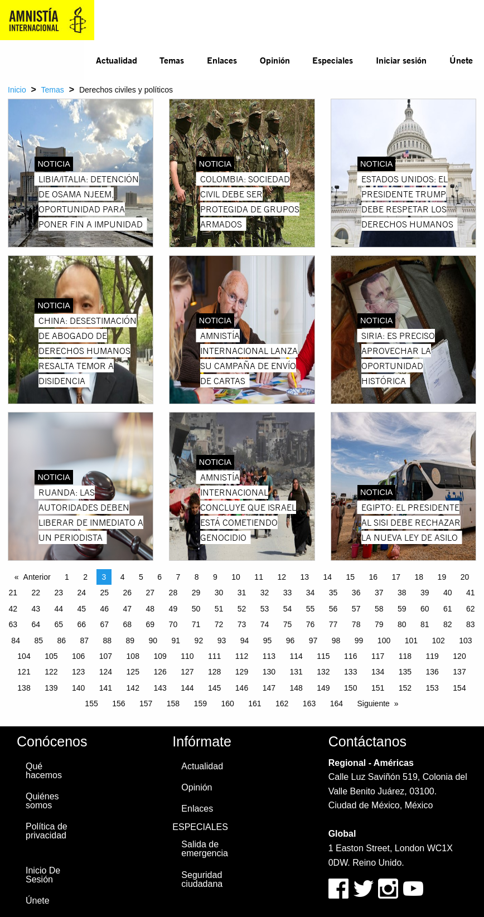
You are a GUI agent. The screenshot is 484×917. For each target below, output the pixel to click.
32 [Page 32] (264, 592)
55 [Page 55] (310, 608)
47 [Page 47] (127, 608)
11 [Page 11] (258, 576)
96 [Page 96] (290, 640)
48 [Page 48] (150, 608)
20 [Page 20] (465, 576)
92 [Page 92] (199, 640)
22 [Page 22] (35, 592)
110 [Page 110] (187, 656)
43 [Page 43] (35, 608)
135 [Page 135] (405, 671)
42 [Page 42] (12, 608)
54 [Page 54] (287, 608)
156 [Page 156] (118, 703)
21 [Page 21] (12, 592)
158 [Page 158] (173, 703)
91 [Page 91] (176, 640)
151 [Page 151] (377, 687)
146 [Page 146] (241, 687)
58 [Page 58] (379, 608)
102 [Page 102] (438, 640)
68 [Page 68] (127, 624)
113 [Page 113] (269, 656)
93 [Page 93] (221, 640)
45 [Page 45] (81, 608)
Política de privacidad (46, 831)
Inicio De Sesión (43, 875)
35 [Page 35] (333, 592)
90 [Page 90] (153, 640)
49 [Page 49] (173, 608)
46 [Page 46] (104, 608)
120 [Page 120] (459, 656)
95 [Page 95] (267, 640)
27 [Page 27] (150, 592)
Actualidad (116, 60)
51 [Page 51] (219, 608)
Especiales (332, 60)
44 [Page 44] (58, 608)
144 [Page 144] (187, 687)
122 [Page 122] (51, 671)
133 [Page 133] (350, 671)
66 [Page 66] (81, 624)
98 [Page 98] (336, 640)
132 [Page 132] (323, 671)
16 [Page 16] (373, 576)
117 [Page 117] (377, 656)
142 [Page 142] (133, 687)
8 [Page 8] (197, 576)
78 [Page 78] (356, 624)
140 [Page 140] (78, 687)
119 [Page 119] (432, 656)
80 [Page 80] (402, 624)
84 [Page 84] (15, 640)
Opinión (275, 60)
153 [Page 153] (432, 687)
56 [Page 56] (333, 608)
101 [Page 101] (411, 640)
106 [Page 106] (78, 656)
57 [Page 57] (356, 608)
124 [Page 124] (105, 671)
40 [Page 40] (447, 592)
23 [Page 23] (58, 592)
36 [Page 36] (356, 592)
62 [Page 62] (470, 608)
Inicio (17, 89)
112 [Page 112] (241, 656)
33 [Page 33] (287, 592)
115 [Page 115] (323, 656)
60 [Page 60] (424, 608)
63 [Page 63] (12, 624)
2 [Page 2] (85, 576)
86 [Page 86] (61, 640)
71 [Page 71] (196, 624)
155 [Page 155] (91, 703)
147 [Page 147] (269, 687)
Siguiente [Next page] (373, 703)
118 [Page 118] (405, 656)
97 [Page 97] (313, 640)
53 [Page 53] (264, 608)
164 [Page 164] (336, 703)
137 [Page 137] (459, 671)
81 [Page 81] (424, 624)
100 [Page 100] (383, 640)
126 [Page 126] (159, 671)
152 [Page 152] (405, 687)
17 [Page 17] (396, 576)
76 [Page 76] (310, 624)
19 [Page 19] (442, 576)
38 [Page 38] (402, 592)
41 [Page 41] (470, 592)
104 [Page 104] (23, 656)
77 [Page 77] (333, 624)
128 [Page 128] (214, 671)
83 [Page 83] (470, 624)
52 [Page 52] (242, 608)
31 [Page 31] (242, 592)
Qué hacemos (44, 770)
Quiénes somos (42, 801)
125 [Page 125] (133, 671)
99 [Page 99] (359, 640)
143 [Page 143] (159, 687)
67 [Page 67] (104, 624)
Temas (171, 60)
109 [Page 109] (159, 656)
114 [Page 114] (295, 656)
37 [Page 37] (379, 592)
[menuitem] (116, 60)
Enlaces (222, 60)
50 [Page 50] (196, 608)
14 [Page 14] (327, 576)
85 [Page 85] (38, 640)
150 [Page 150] (350, 687)
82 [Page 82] (447, 624)
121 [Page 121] (23, 671)
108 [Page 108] (133, 656)
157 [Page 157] (145, 703)
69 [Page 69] (150, 624)
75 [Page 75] (287, 624)
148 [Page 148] (295, 687)
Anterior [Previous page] (37, 576)
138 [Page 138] (23, 687)
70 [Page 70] (173, 624)
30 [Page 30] (219, 592)
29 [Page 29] (196, 592)
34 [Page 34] (310, 592)
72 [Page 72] (219, 624)
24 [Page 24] (81, 592)
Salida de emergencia (204, 849)
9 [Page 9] (215, 576)
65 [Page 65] (58, 624)
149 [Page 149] (323, 687)
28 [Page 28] (173, 592)
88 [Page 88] (107, 640)
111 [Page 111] (214, 656)
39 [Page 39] (424, 592)
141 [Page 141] (105, 687)
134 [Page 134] (377, 671)
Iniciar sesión (401, 60)
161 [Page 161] (254, 703)
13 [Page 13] (304, 576)
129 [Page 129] (241, 671)
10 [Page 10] (235, 576)
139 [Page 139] (51, 687)
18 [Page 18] (419, 576)
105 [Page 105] (51, 656)
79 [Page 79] (379, 624)
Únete (461, 60)
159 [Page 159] (200, 703)
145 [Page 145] (214, 687)
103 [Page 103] (465, 640)
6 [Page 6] (159, 576)
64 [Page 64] (35, 624)
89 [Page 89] (130, 640)
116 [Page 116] (350, 656)
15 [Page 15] (350, 576)
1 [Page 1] (67, 576)
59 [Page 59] (402, 608)
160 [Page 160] (227, 703)
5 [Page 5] (141, 576)
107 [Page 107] (105, 656)
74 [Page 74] (264, 624)
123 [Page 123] (78, 671)
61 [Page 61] (447, 608)
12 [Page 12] (281, 576)
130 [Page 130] (269, 671)
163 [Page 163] (309, 703)
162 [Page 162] (281, 703)
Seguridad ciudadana (201, 879)
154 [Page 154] (459, 687)
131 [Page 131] (295, 671)
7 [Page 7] (178, 576)
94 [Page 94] (244, 640)
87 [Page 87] (84, 640)
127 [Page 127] (187, 671)
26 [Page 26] (127, 592)
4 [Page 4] (122, 576)
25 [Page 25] (104, 592)
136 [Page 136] (432, 671)
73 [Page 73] (242, 624)
